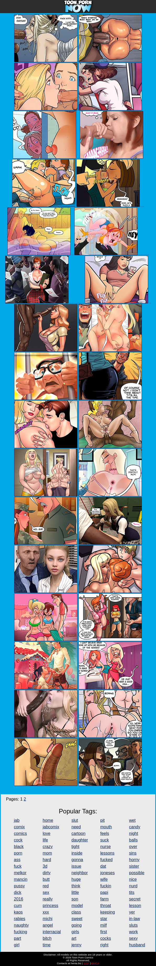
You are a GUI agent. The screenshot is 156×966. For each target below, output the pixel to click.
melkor (20, 873)
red (46, 886)
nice (133, 879)
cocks (105, 938)
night (133, 833)
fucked (106, 859)
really (48, 899)
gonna (77, 859)
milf (103, 925)
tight (75, 846)
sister (134, 866)
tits (131, 892)
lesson (135, 905)
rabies (19, 918)
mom (47, 853)
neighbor (79, 873)
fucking (20, 932)
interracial (52, 932)
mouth (106, 827)
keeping (107, 912)
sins (132, 853)
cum (18, 905)
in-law (134, 918)
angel (48, 925)
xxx (46, 912)
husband (137, 945)
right (104, 945)
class (76, 912)
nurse (105, 846)
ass (17, 859)
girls (75, 932)
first (103, 932)
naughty (21, 925)
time (47, 945)
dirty (47, 873)
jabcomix (51, 827)
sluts (133, 925)
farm (104, 899)
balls (133, 840)
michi (47, 918)
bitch (47, 938)
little (75, 892)
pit (102, 820)
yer (132, 912)
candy (134, 827)
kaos (18, 912)
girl (16, 945)
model (77, 905)
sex (46, 892)
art (73, 938)
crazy (48, 846)
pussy (19, 886)
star (103, 918)
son (74, 899)
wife (104, 879)
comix (19, 827)
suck (104, 840)
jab (16, 820)
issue (76, 866)
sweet (76, 918)
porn (18, 853)
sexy (133, 938)
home (48, 820)
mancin (20, 879)
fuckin (105, 886)
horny (134, 859)
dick (17, 892)
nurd (133, 886)
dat (103, 866)
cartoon (78, 833)
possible (136, 873)
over (133, 846)
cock (18, 840)
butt (46, 879)
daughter (79, 840)
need (76, 827)
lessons (107, 853)
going (76, 925)
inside (76, 853)
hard (47, 859)
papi (104, 892)
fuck (17, 866)
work (133, 932)
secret (135, 899)
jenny (76, 945)
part (17, 938)
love (46, 833)
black (19, 846)
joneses (107, 873)
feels (104, 833)
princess (50, 905)
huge (76, 879)
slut (74, 820)
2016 (18, 899)
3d (45, 866)
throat (105, 905)
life (45, 840)
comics (20, 833)
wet (132, 820)
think (75, 886)
